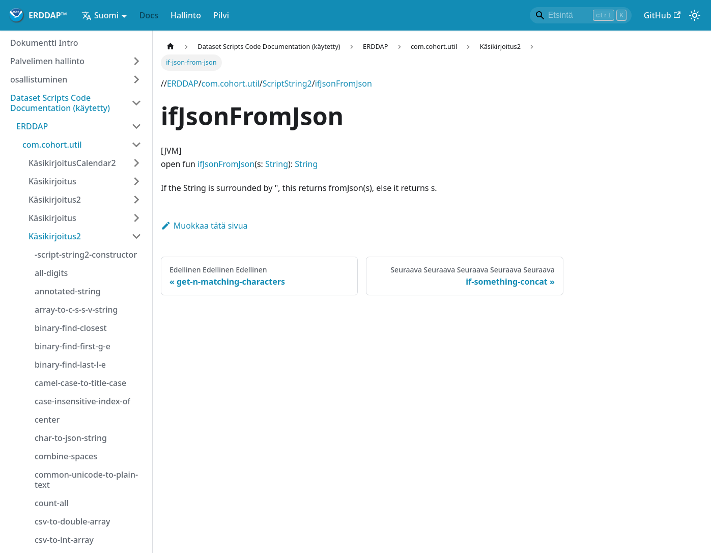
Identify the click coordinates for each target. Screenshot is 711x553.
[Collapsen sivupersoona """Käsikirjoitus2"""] (136, 236)
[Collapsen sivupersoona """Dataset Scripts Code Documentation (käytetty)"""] (136, 103)
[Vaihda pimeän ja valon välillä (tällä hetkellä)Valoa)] (695, 15)
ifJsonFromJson (343, 83)
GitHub (662, 15)
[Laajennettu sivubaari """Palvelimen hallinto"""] (136, 61)
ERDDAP (182, 83)
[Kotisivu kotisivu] (170, 46)
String (276, 164)
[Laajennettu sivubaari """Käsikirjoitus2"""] (136, 199)
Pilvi (221, 15)
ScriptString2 (287, 83)
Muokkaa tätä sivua (204, 225)
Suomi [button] (100, 15)
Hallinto (185, 15)
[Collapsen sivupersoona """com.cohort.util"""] (136, 144)
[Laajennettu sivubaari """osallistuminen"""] (136, 79)
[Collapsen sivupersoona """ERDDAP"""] (136, 126)
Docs (148, 15)
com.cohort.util (231, 83)
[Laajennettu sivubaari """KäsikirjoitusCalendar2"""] (136, 163)
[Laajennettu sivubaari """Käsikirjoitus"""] (136, 181)
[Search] (581, 15)
